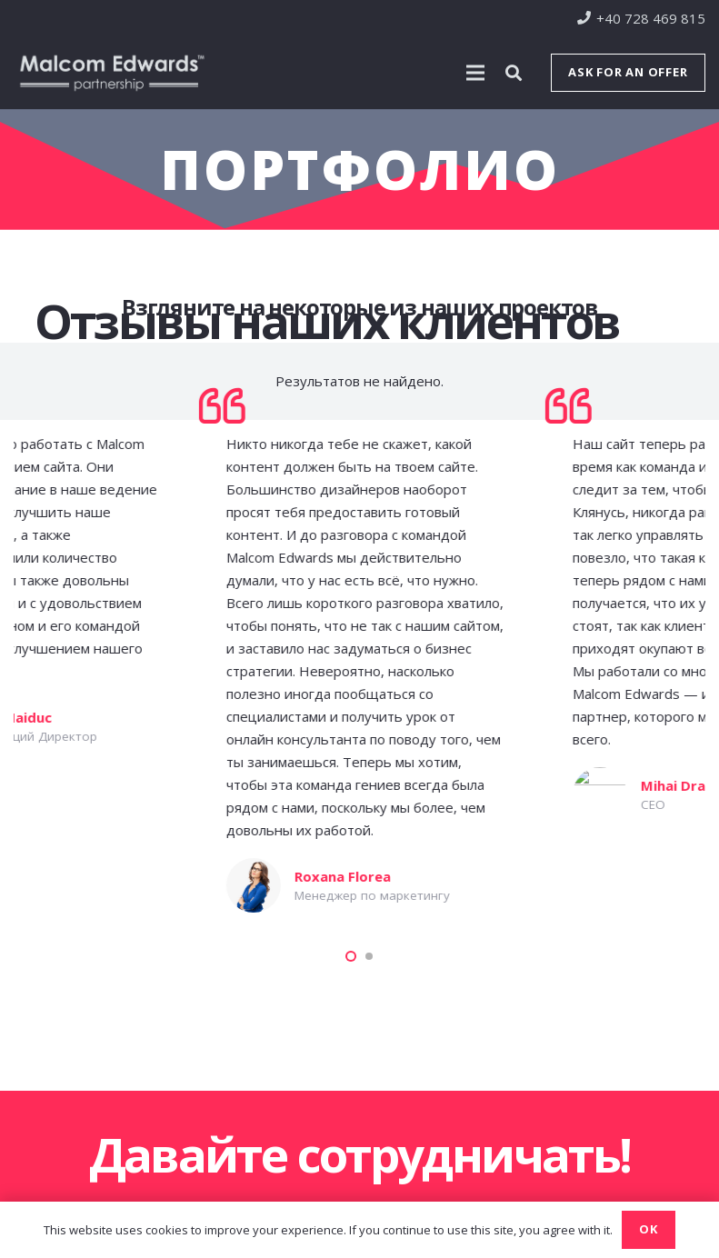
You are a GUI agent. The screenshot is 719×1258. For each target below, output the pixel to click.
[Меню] (475, 72)
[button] (351, 956)
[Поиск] (513, 73)
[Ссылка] (112, 72)
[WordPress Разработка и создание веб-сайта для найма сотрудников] (434, 869)
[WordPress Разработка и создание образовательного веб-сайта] (89, 710)
